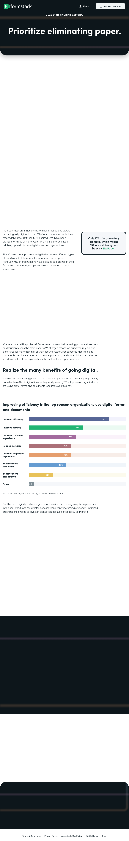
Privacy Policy (51, 835)
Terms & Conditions (31, 835)
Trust (104, 835)
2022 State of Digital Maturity (64, 14)
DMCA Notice (92, 835)
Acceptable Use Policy (71, 835)
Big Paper (109, 248)
